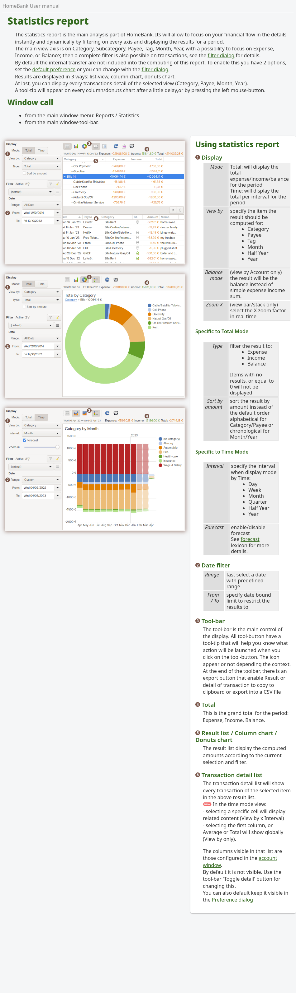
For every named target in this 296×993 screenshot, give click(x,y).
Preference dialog (232, 899)
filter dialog (221, 55)
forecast (250, 539)
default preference (53, 69)
